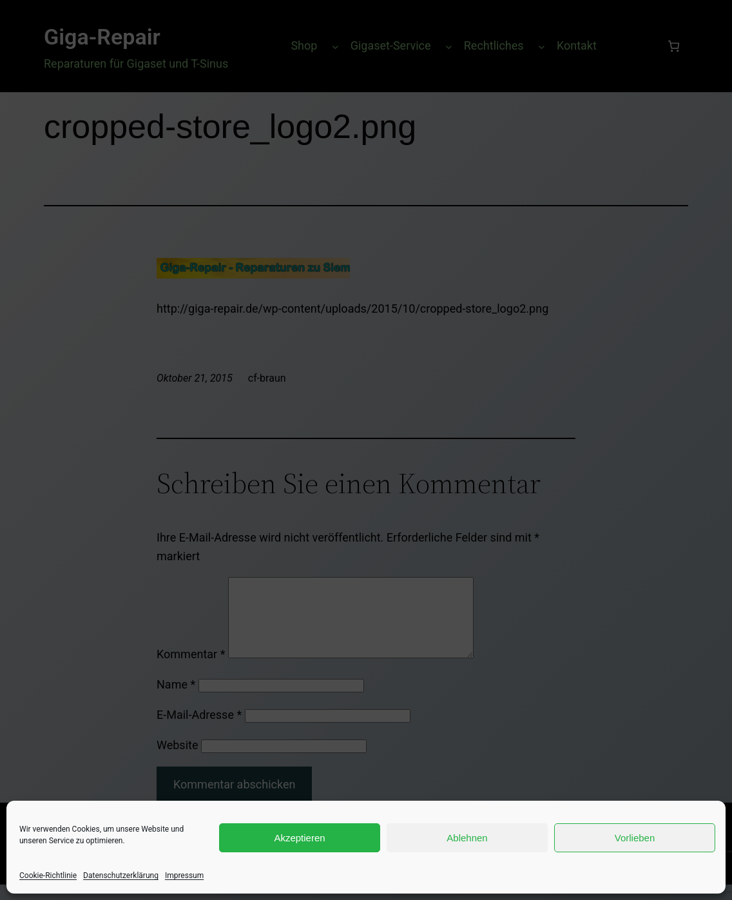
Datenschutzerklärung (121, 875)
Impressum (184, 875)
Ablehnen (467, 837)
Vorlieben (635, 837)
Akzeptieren (299, 837)
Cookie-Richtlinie (48, 875)
